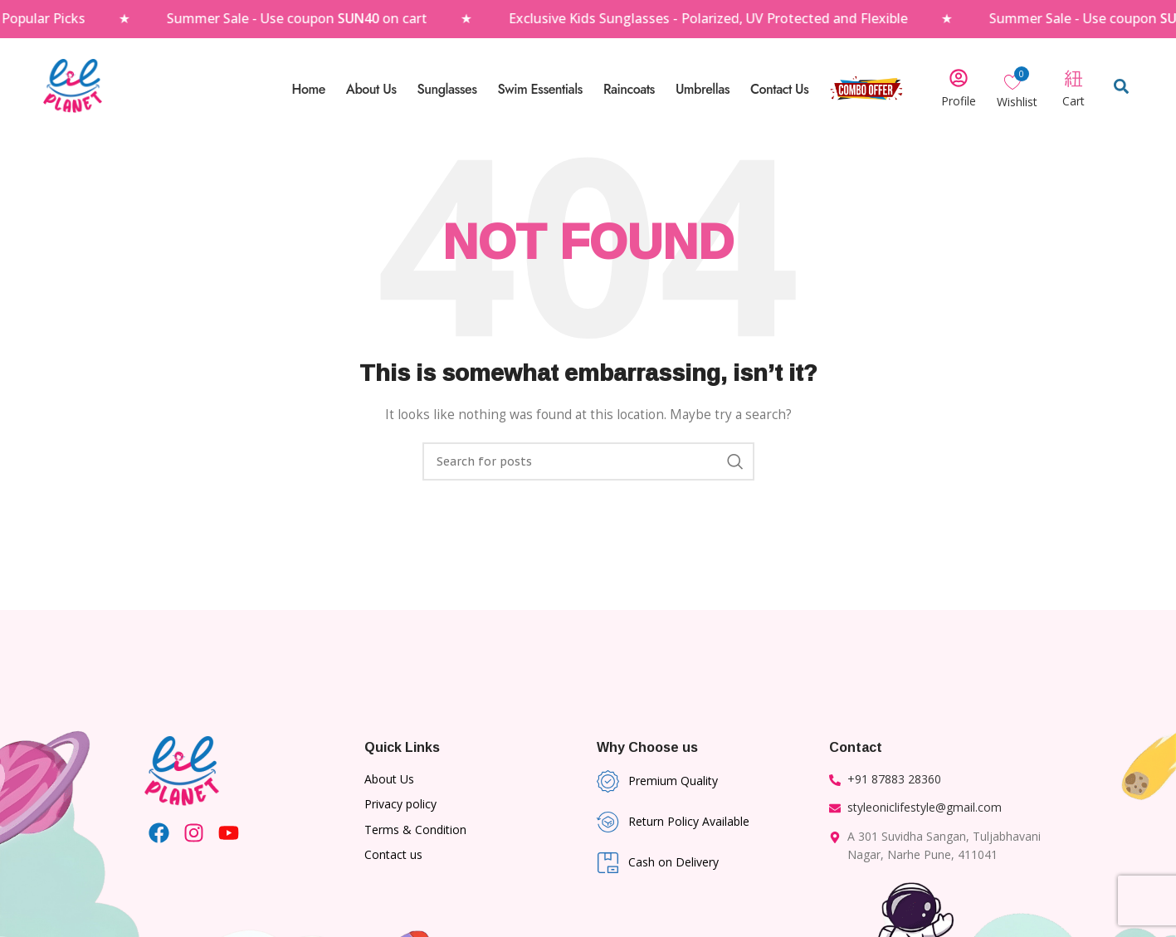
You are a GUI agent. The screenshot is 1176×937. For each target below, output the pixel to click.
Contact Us (779, 89)
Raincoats (629, 89)
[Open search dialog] (1121, 89)
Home (308, 89)
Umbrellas (703, 89)
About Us (371, 89)
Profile (958, 101)
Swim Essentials (540, 89)
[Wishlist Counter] (1016, 81)
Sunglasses (446, 89)
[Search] (588, 461)
